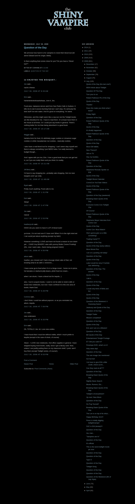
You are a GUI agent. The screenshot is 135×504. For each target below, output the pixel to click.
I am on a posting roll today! (96, 253)
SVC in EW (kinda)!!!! (94, 426)
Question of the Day (35, 47)
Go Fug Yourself (92, 404)
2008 (86, 61)
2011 (86, 51)
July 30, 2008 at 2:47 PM (36, 205)
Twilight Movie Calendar (95, 179)
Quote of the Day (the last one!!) (98, 84)
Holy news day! (92, 349)
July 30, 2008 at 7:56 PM (36, 307)
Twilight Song (91, 467)
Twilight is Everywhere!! (95, 394)
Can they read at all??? (95, 368)
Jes (25, 84)
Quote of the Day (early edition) (98, 246)
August (88, 78)
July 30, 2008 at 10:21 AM (36, 164)
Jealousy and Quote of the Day (98, 307)
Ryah (26, 185)
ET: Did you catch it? (94, 342)
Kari (25, 198)
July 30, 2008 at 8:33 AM (36, 91)
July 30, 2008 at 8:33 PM (36, 320)
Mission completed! (93, 318)
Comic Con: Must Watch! (95, 230)
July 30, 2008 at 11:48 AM (36, 179)
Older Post (74, 364)
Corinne (27, 297)
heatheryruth (29, 224)
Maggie (27, 135)
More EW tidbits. (92, 147)
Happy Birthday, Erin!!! (94, 417)
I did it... (89, 278)
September (90, 74)
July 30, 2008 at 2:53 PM (36, 218)
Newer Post (28, 364)
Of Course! (90, 211)
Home (51, 364)
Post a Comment (30, 360)
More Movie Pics (92, 249)
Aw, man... (90, 433)
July (87, 81)
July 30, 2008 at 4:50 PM (36, 250)
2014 (86, 47)
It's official (90, 443)
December (90, 64)
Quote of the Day (92, 101)
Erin (25, 97)
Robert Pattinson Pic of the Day (98, 98)
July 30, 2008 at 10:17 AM (36, 129)
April (88, 490)
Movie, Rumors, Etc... (94, 384)
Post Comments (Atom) (43, 369)
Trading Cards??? (93, 239)
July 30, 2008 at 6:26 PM (36, 291)
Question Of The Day (94, 91)
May (88, 487)
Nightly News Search (94, 381)
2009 (86, 58)
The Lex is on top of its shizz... (97, 414)
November (90, 68)
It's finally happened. (94, 130)
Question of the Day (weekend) (98, 195)
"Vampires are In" (92, 437)
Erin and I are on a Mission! (96, 328)
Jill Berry (27, 170)
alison (26, 256)
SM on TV (90, 153)
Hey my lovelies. (92, 157)
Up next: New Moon (93, 397)
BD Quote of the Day (94, 335)
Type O (89, 460)
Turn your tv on (92, 94)
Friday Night (90, 114)
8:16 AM (45, 68)
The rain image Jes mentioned (97, 355)
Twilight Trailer (91, 314)
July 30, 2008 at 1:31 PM (36, 192)
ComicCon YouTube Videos (96, 183)
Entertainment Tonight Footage (98, 338)
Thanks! (89, 105)
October (89, 71)
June (88, 484)
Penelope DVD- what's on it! (97, 345)
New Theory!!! (91, 150)
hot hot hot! (90, 359)
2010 (86, 54)
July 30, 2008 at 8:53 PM (36, 354)
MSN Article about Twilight (96, 88)
